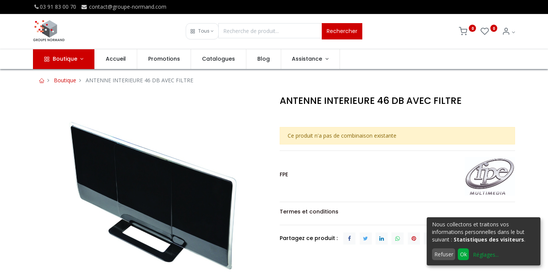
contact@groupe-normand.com (123, 6)
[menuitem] (116, 59)
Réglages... (486, 254)
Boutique (65, 80)
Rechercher (342, 31)
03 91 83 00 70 (54, 6)
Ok (463, 254)
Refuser (443, 254)
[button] (202, 31)
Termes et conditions (309, 211)
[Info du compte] (508, 32)
